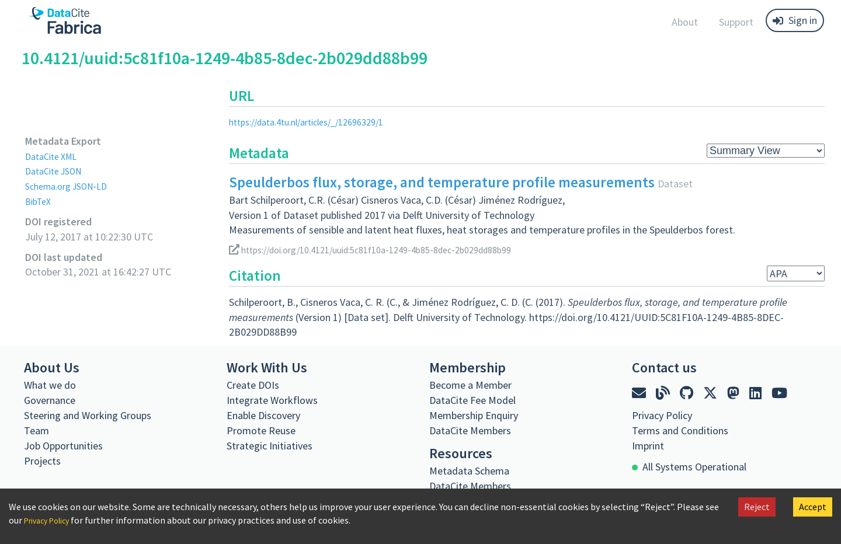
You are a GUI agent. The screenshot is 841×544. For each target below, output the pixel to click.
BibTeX (40, 201)
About (685, 22)
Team (36, 430)
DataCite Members (470, 430)
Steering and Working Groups (87, 415)
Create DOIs (253, 385)
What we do (50, 385)
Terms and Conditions (680, 430)
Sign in (795, 20)
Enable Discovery (263, 415)
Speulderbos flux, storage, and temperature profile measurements (442, 182)
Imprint (648, 445)
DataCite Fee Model (472, 400)
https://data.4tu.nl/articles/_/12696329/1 (318, 121)
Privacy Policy (51, 520)
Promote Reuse (261, 430)
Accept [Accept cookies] (812, 506)
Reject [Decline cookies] (757, 506)
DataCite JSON (58, 170)
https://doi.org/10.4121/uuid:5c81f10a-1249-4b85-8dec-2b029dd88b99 (389, 249)
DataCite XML (55, 156)
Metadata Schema (469, 470)
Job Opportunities (63, 445)
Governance (49, 400)
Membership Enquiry (473, 415)
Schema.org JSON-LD (72, 186)
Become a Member (470, 385)
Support (736, 22)
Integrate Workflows (272, 400)
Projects (42, 461)
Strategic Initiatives (269, 445)
